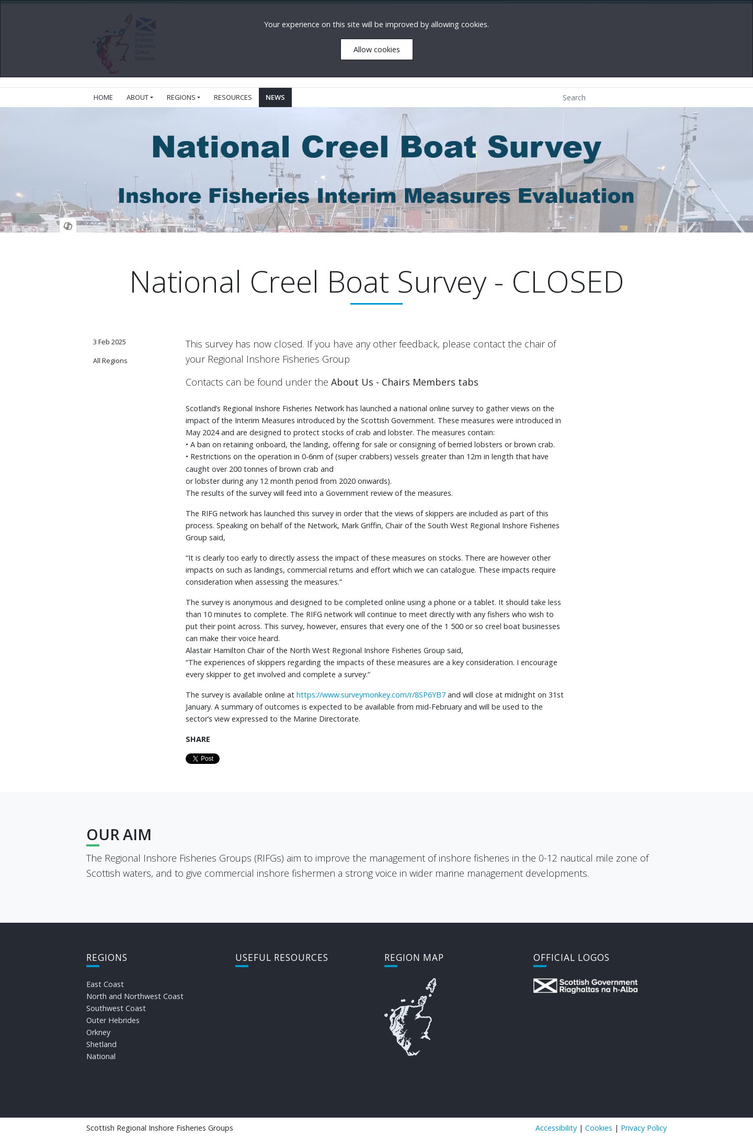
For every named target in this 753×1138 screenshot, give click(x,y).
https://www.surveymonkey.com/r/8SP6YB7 (371, 695)
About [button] (138, 97)
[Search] (605, 97)
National (101, 1056)
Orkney (98, 1032)
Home (103, 97)
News (275, 97)
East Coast (105, 984)
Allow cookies (376, 49)
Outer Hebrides (113, 1020)
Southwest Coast (116, 1008)
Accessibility (556, 1128)
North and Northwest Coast (135, 996)
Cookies (598, 1128)
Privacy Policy (644, 1128)
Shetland (101, 1044)
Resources (233, 97)
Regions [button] (181, 97)
